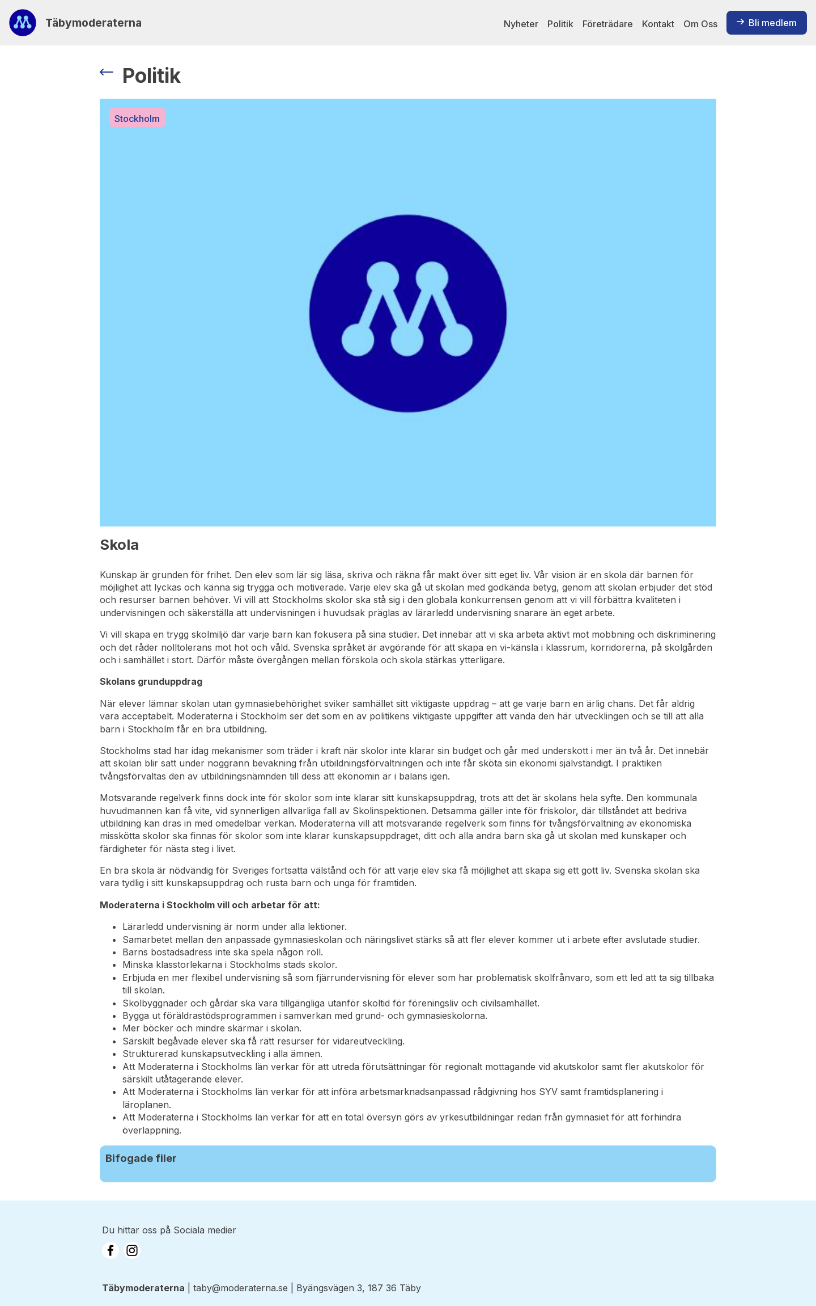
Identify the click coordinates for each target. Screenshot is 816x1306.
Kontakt (658, 24)
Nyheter (521, 24)
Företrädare (608, 24)
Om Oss (700, 24)
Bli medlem (767, 22)
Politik (560, 24)
